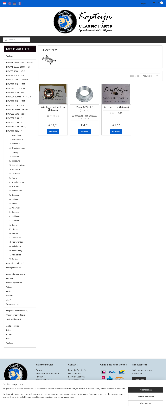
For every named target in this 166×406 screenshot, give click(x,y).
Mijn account (148, 3)
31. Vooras (13, 178)
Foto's (8, 330)
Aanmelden (139, 379)
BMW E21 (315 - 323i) (15, 88)
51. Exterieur (14, 221)
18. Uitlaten (14, 157)
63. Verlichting (15, 246)
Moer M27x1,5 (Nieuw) (84, 109)
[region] (64, 397)
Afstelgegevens (12, 326)
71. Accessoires (15, 255)
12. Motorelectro (16, 140)
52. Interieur (14, 229)
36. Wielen (13, 204)
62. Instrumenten (16, 242)
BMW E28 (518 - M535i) (16, 101)
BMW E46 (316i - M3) (15, 263)
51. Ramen (13, 225)
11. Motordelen (15, 135)
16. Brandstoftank (17, 148)
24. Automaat (15, 169)
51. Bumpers (14, 212)
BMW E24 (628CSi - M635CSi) (18, 97)
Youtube (9, 343)
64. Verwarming (15, 251)
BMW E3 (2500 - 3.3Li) (15, 71)
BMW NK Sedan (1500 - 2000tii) (19, 63)
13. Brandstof (14, 144)
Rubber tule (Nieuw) (116, 107)
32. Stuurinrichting (16, 182)
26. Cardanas (14, 174)
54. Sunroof (13, 233)
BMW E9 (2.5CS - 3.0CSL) (16, 75)
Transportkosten (44, 379)
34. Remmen (14, 195)
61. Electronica (15, 238)
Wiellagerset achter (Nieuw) (52, 109)
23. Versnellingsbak (17, 165)
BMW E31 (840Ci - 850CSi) (17, 110)
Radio (8, 291)
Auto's (8, 300)
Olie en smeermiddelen (15, 315)
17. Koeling (13, 152)
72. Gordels (13, 259)
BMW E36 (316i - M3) (15, 122)
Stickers (9, 296)
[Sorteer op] (150, 75)
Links (8, 339)
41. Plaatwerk (14, 208)
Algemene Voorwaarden (47, 373)
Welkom (9, 56)
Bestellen (53, 131)
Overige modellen (13, 268)
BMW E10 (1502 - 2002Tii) (17, 80)
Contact (39, 370)
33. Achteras (14, 187)
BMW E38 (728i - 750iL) (16, 127)
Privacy (39, 376)
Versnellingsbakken (14, 283)
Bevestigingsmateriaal (15, 274)
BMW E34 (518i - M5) (15, 118)
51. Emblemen (14, 216)
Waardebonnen (12, 304)
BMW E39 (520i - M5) (15, 131)
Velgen (9, 287)
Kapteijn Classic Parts (15, 352)
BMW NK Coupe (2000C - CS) (18, 67)
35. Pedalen (13, 199)
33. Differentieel (15, 191)
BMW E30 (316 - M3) (15, 105)
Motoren (9, 279)
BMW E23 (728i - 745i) (15, 93)
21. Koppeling (14, 161)
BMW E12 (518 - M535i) (16, 84)
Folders (9, 334)
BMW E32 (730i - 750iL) (16, 114)
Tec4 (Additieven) (13, 319)
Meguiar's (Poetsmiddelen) (17, 311)
